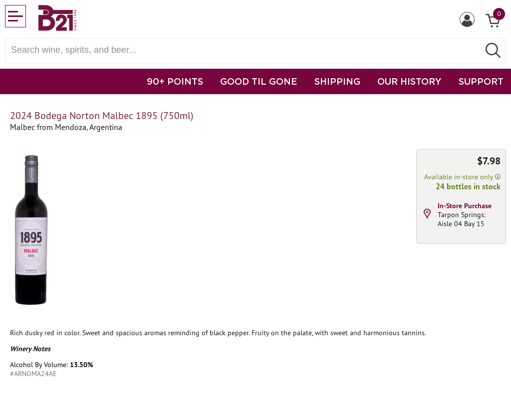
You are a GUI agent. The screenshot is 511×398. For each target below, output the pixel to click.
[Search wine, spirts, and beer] (245, 50)
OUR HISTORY (409, 81)
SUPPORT (481, 81)
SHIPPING (337, 81)
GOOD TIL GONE (258, 81)
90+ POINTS (175, 81)
